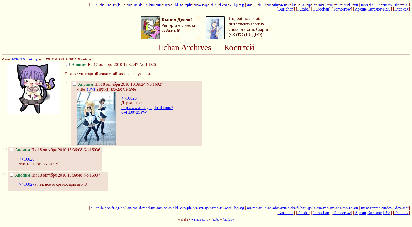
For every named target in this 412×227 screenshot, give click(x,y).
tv (221, 4)
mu (159, 4)
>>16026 (129, 98)
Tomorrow (342, 9)
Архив (360, 9)
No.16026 (147, 64)
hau (303, 4)
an (98, 4)
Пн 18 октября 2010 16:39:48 (46, 175)
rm (332, 4)
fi (297, 4)
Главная (401, 9)
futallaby (228, 219)
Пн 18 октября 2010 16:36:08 (46, 150)
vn (356, 4)
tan (345, 4)
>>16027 (26, 184)
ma (319, 4)
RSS (386, 9)
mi (153, 4)
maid (137, 4)
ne (166, 4)
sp (206, 4)
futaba (215, 219)
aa (270, 4)
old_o (177, 4)
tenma (375, 4)
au (249, 4)
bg (236, 4)
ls (313, 4)
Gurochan (321, 9)
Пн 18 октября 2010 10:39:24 (109, 84)
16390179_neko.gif (25, 59)
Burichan (285, 9)
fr (112, 4)
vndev (387, 4)
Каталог (374, 9)
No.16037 (91, 175)
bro (107, 4)
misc (365, 4)
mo (255, 4)
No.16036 (91, 150)
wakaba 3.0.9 (199, 219)
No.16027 (154, 84)
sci (200, 4)
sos (338, 4)
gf (117, 4)
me (325, 4)
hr (122, 4)
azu (283, 4)
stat (405, 4)
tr (260, 4)
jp (309, 4)
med (146, 4)
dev (398, 4)
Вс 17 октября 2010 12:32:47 (102, 64)
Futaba (303, 9)
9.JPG (90, 89)
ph (189, 4)
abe (276, 4)
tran (215, 4)
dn (293, 4)
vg (242, 4)
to (350, 4)
